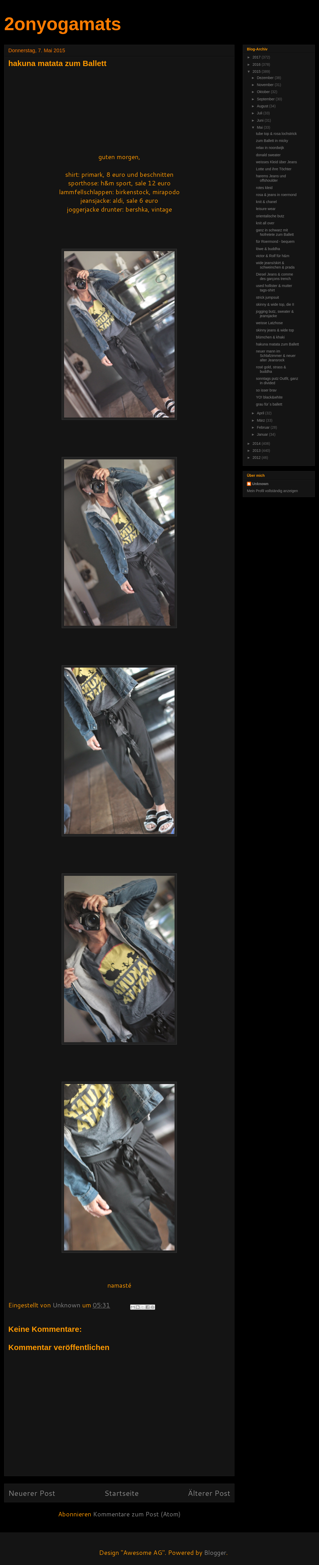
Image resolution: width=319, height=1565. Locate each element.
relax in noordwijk (270, 148)
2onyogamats (62, 24)
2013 (257, 450)
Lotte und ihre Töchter (274, 169)
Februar (264, 427)
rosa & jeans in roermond (276, 195)
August (263, 106)
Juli (260, 113)
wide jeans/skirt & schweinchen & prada (275, 265)
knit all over (265, 223)
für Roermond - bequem (275, 241)
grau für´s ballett (269, 404)
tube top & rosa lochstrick (276, 134)
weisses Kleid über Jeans (276, 162)
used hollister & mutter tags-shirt (274, 288)
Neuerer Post (31, 1493)
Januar (263, 434)
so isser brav (266, 390)
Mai (260, 127)
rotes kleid (264, 188)
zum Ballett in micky (272, 141)
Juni (261, 120)
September (266, 99)
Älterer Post (209, 1493)
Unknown (260, 484)
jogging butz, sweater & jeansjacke (275, 313)
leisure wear (265, 209)
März (261, 420)
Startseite (121, 1493)
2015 (257, 71)
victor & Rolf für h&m (272, 256)
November (265, 85)
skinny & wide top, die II (275, 304)
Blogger (215, 1552)
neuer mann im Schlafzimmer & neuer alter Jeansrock (276, 355)
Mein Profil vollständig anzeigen (272, 491)
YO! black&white (269, 397)
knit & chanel (266, 202)
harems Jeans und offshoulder (271, 178)
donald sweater (268, 155)
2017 (257, 57)
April (261, 413)
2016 (257, 64)
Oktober (264, 92)
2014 (257, 443)
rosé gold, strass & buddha (271, 369)
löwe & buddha (268, 249)
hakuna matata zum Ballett (277, 344)
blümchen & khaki (270, 337)
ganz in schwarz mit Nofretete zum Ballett (275, 232)
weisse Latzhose (269, 323)
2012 (257, 457)
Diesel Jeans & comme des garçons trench (274, 276)
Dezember (265, 78)
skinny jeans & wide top (275, 330)
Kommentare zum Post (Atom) (137, 1514)
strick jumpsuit (267, 297)
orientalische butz (270, 216)
